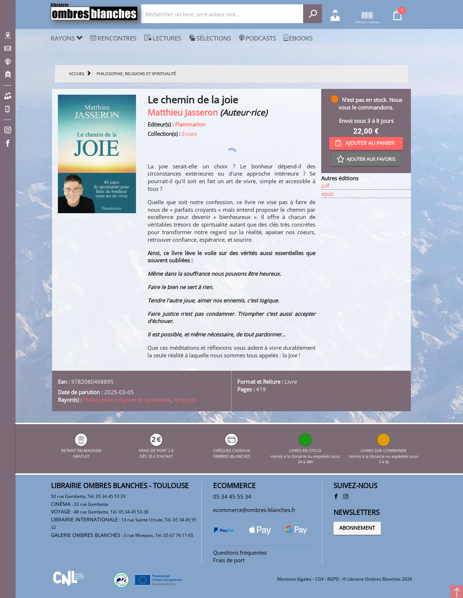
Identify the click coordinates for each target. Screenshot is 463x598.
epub (327, 193)
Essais (189, 133)
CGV (319, 579)
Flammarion (190, 124)
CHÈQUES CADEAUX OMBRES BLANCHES (231, 450)
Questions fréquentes (240, 552)
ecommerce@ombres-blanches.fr (254, 509)
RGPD (333, 579)
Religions (185, 399)
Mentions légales (294, 579)
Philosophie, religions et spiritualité (127, 399)
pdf (325, 185)
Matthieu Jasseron (183, 112)
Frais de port (229, 560)
